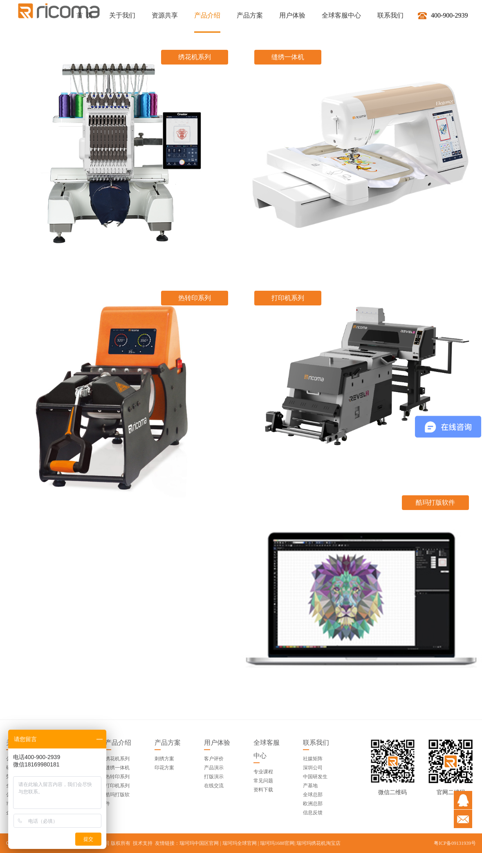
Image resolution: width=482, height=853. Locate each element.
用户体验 (217, 742)
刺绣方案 (164, 759)
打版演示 (214, 777)
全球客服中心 (266, 749)
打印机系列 (117, 785)
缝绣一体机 (117, 768)
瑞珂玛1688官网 (277, 843)
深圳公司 (313, 768)
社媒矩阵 (313, 759)
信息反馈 (313, 812)
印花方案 (164, 768)
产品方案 (168, 742)
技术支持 (142, 843)
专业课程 (263, 772)
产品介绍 (118, 742)
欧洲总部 (313, 803)
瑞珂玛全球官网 (239, 843)
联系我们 (316, 742)
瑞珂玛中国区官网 (199, 843)
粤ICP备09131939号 (455, 843)
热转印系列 (117, 777)
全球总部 (313, 794)
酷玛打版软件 (117, 799)
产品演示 (214, 768)
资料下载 (263, 790)
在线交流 (214, 785)
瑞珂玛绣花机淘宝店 (318, 843)
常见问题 (263, 781)
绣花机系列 (117, 759)
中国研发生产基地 (315, 781)
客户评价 (214, 759)
